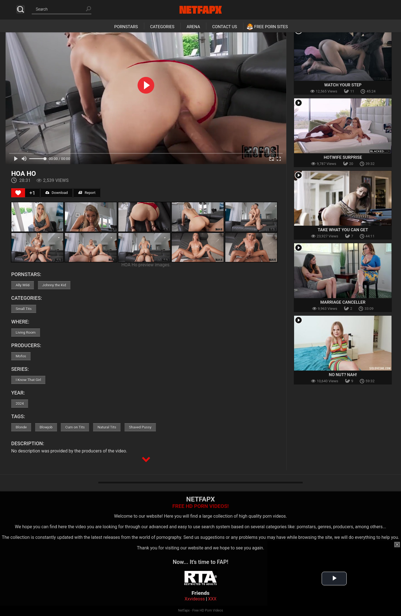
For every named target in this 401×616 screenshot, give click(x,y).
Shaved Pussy (140, 427)
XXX (212, 599)
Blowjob (46, 427)
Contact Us (224, 26)
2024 (20, 403)
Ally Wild (22, 285)
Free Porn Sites (271, 26)
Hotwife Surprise (343, 157)
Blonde (21, 427)
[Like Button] (18, 192)
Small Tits (23, 309)
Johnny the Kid (54, 285)
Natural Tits (106, 427)
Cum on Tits (75, 427)
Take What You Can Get (343, 229)
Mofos (21, 356)
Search (20, 9)
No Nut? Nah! (343, 374)
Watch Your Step (342, 84)
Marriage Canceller (342, 302)
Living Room (26, 332)
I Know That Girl (28, 380)
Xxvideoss (195, 599)
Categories (162, 26)
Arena (193, 26)
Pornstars (126, 26)
